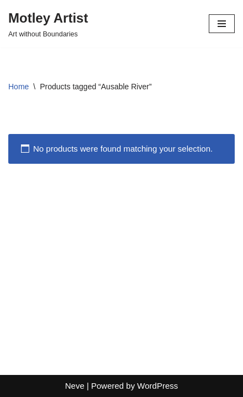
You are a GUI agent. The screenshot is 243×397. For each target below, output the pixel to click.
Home (18, 86)
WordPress (157, 385)
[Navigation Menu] (222, 23)
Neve (74, 385)
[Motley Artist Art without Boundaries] (48, 24)
